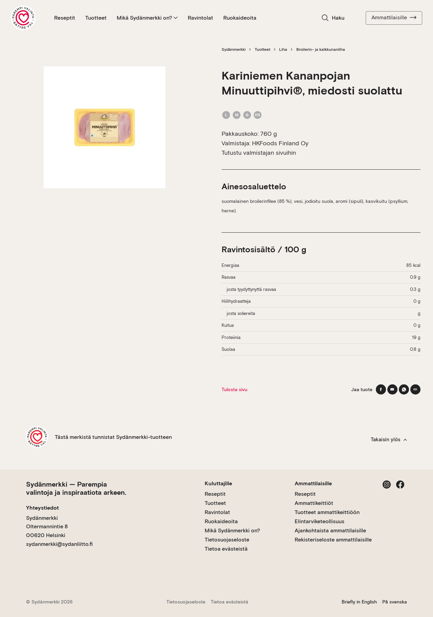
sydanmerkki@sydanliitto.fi (59, 544)
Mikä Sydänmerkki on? (147, 18)
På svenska (394, 601)
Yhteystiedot (42, 508)
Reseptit (64, 18)
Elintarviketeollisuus (319, 521)
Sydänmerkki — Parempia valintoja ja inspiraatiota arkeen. (76, 488)
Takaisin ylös (389, 440)
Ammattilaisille (393, 18)
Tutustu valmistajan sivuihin (259, 152)
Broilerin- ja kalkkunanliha (320, 49)
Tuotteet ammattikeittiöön (327, 512)
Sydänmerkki (234, 49)
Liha (283, 49)
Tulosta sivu (234, 389)
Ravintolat (200, 18)
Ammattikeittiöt (314, 503)
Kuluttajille (218, 483)
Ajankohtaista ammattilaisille (330, 530)
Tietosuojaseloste (227, 539)
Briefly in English (359, 601)
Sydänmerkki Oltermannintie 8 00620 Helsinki (47, 526)
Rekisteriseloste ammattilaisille (333, 539)
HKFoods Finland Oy (280, 143)
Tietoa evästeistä (226, 549)
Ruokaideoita (239, 18)
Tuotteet (96, 18)
